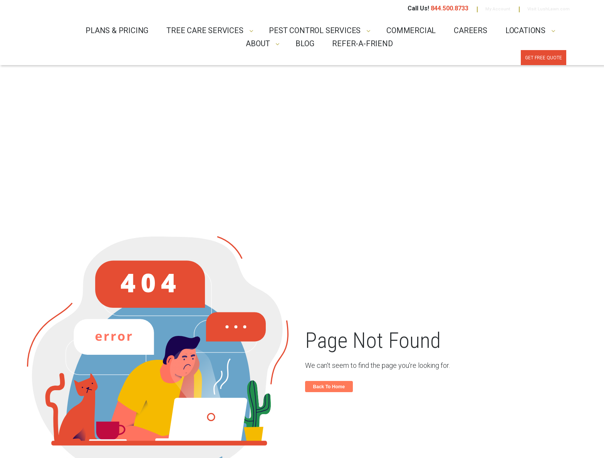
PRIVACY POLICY (120, 445)
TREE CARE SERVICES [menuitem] (204, 32)
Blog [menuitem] (304, 46)
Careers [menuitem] (318, 403)
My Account (478, 10)
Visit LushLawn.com (541, 10)
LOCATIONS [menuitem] (525, 32)
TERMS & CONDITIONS (161, 445)
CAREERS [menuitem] (470, 32)
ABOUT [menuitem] (258, 46)
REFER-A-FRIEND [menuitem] (362, 46)
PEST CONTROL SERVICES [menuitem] (315, 32)
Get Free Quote (532, 61)
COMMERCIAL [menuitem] (411, 32)
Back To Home (330, 257)
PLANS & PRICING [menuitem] (117, 32)
